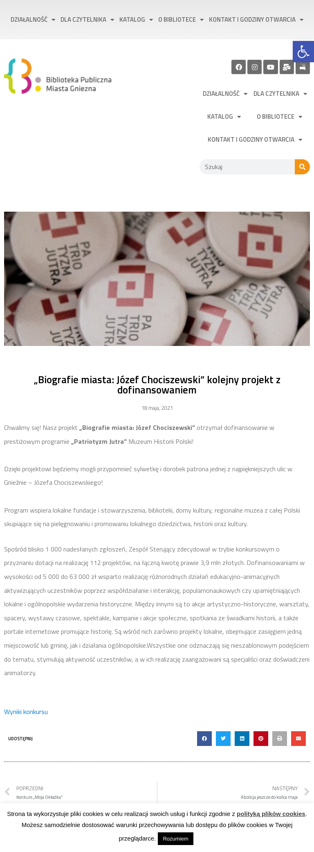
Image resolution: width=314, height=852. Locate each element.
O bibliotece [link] (181, 20)
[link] (303, 51)
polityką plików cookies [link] (271, 813)
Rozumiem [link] (175, 839)
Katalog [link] (136, 20)
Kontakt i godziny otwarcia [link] (256, 20)
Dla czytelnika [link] (87, 20)
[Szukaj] (302, 166)
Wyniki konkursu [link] (26, 711)
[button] (204, 738)
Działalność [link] (33, 20)
